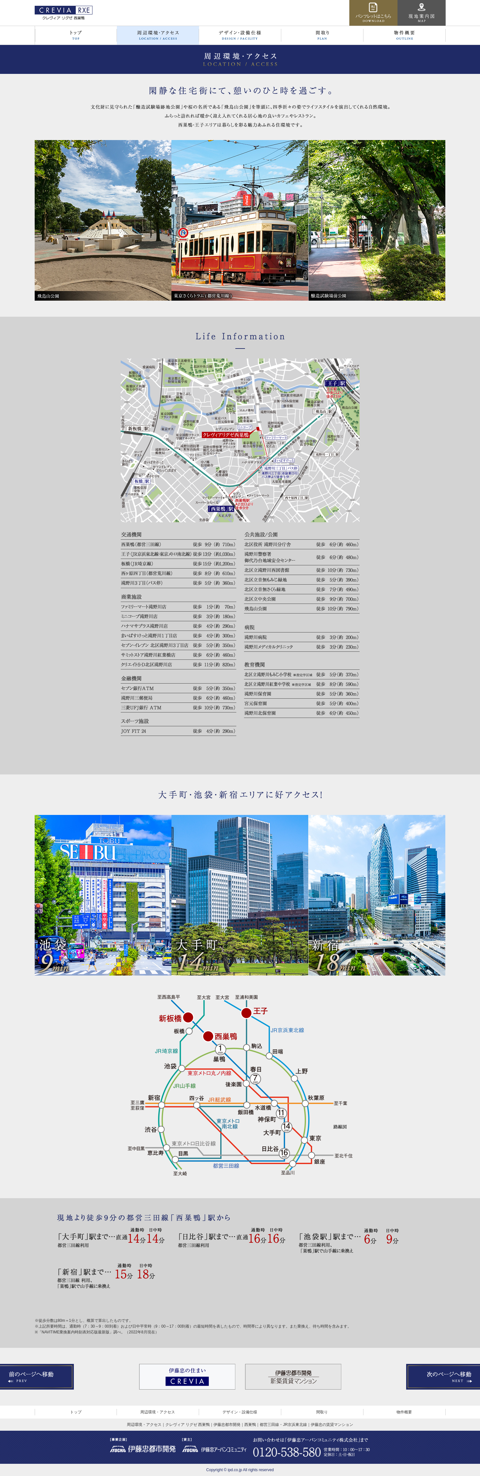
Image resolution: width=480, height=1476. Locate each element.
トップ (76, 1412)
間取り (322, 1412)
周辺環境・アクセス (157, 1412)
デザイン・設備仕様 (240, 1412)
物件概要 (404, 1412)
